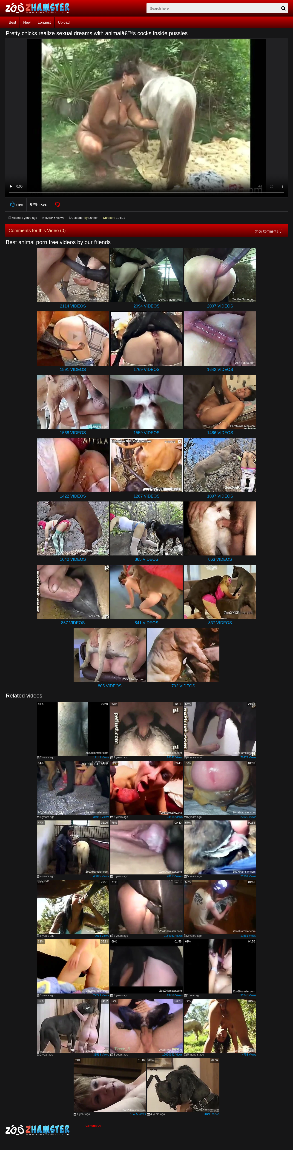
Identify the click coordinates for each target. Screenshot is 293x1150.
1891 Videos (73, 369)
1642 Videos (220, 369)
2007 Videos (220, 306)
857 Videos (73, 623)
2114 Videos (73, 306)
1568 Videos (73, 432)
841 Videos (146, 623)
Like (16, 204)
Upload (64, 22)
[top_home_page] (39, 8)
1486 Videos (220, 432)
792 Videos (183, 686)
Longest (44, 22)
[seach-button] (283, 8)
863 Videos (220, 559)
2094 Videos (146, 306)
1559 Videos (146, 432)
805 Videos (109, 686)
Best (12, 22)
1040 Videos (73, 559)
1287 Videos (146, 496)
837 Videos (220, 623)
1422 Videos (73, 496)
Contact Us (93, 1125)
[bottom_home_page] (45, 1130)
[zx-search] (217, 8)
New (27, 22)
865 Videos (146, 559)
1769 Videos (146, 369)
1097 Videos (220, 496)
